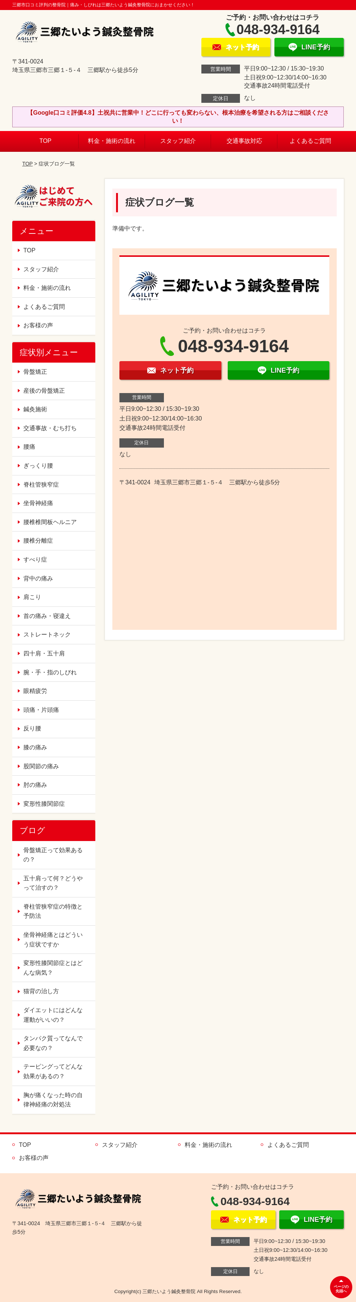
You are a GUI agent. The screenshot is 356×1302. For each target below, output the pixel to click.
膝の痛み (35, 747)
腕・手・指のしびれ (50, 672)
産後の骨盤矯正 (44, 390)
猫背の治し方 (41, 991)
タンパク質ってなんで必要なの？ (53, 1043)
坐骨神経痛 (38, 503)
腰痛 (29, 447)
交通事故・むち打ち (50, 428)
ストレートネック (47, 634)
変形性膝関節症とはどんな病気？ (53, 968)
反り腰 (32, 728)
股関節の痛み (41, 766)
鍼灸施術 (35, 409)
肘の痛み (35, 785)
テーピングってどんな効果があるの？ (53, 1071)
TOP (45, 141)
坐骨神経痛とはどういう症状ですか (53, 940)
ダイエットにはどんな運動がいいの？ (53, 1015)
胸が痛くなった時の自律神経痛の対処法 (53, 1100)
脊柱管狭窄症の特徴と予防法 (53, 911)
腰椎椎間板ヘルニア (50, 522)
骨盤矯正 (35, 372)
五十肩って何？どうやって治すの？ (53, 883)
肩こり (32, 597)
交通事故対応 (244, 141)
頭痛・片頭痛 (41, 710)
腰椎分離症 (38, 540)
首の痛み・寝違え (47, 616)
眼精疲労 (35, 691)
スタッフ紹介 (178, 141)
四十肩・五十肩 (44, 653)
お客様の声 (38, 325)
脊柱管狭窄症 (41, 484)
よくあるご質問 (310, 141)
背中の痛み (38, 578)
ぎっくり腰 (38, 465)
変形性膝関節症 (44, 804)
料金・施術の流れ (111, 141)
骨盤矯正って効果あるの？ (53, 855)
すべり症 (35, 559)
